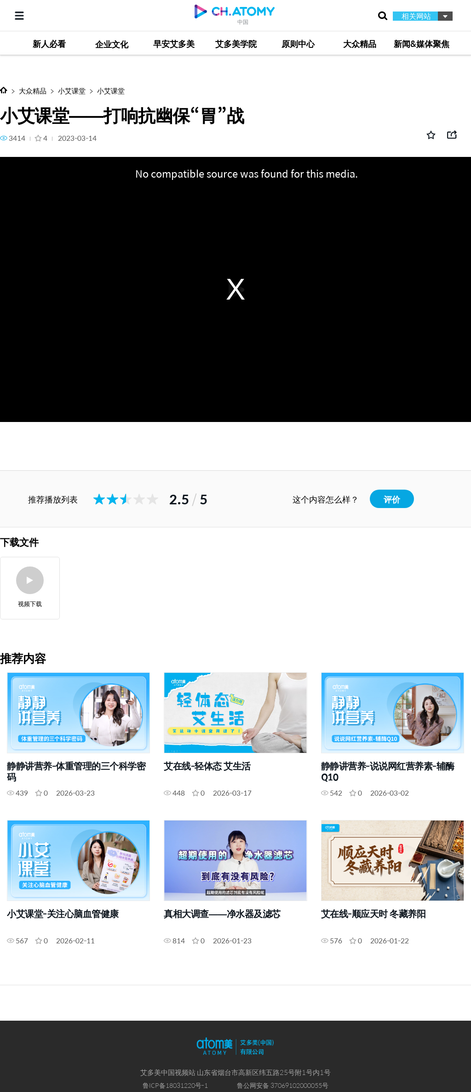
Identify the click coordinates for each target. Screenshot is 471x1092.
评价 (392, 499)
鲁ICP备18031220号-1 (175, 1085)
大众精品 (32, 90)
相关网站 (416, 16)
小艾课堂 (72, 90)
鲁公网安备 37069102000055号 (282, 1085)
